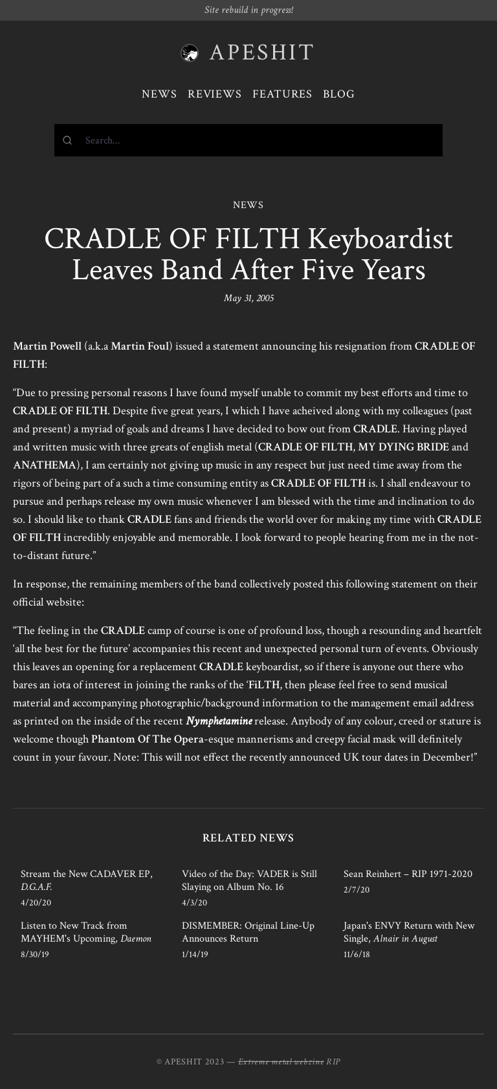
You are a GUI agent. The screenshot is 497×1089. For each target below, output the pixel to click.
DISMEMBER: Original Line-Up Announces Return (248, 932)
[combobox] (248, 140)
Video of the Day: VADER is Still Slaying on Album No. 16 (249, 880)
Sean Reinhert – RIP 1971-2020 (408, 874)
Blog (339, 94)
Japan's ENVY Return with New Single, (409, 932)
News (159, 94)
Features (282, 94)
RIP (333, 1062)
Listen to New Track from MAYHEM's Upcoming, (86, 932)
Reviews (215, 94)
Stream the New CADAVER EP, (87, 880)
